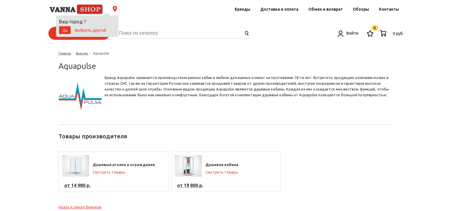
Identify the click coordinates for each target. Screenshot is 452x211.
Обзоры (361, 9)
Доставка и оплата (279, 9)
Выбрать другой (90, 30)
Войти (348, 33)
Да (64, 30)
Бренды (242, 9)
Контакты (389, 9)
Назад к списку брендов (80, 207)
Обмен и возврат (325, 9)
